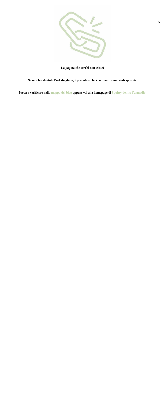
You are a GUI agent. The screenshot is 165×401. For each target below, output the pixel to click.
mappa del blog (61, 92)
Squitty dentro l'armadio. (129, 92)
